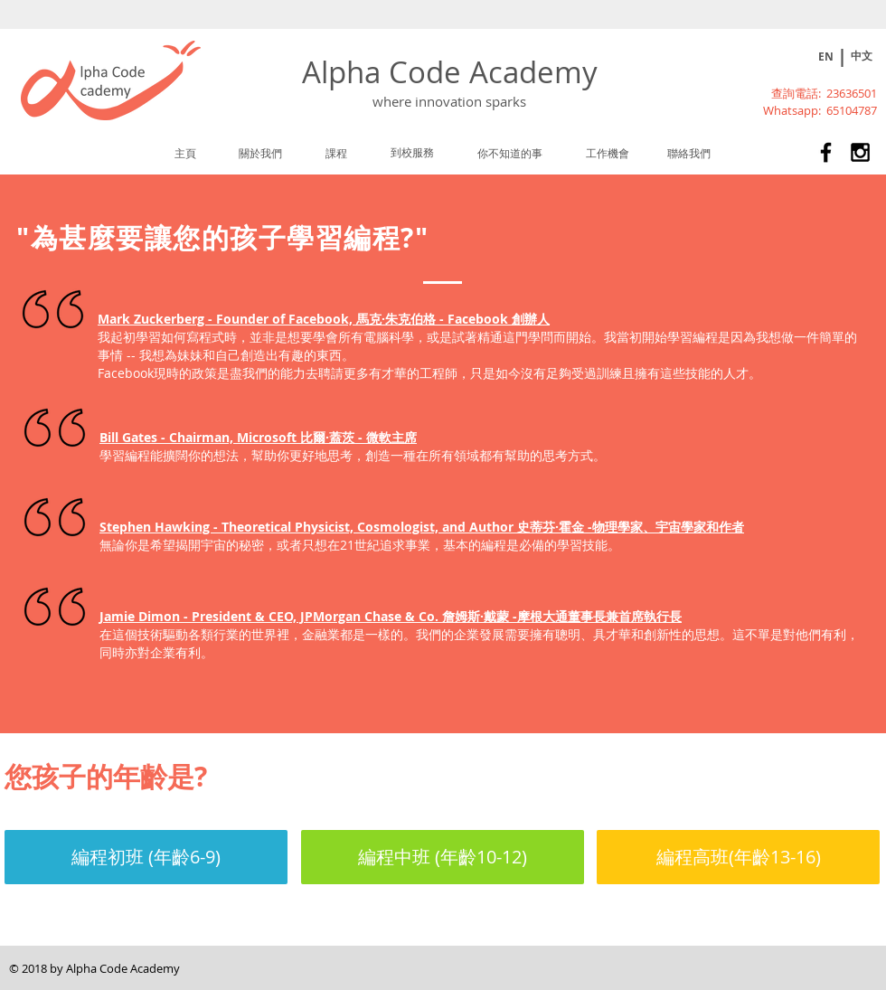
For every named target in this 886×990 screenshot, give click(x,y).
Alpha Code (385, 72)
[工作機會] (607, 153)
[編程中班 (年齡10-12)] (442, 857)
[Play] (795, 57)
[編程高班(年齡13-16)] (738, 857)
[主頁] (185, 153)
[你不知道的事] (509, 153)
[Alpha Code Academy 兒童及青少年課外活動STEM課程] (826, 152)
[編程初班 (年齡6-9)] (146, 857)
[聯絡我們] (689, 153)
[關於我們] (260, 153)
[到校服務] (412, 152)
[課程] (337, 153)
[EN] (825, 57)
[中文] (861, 56)
